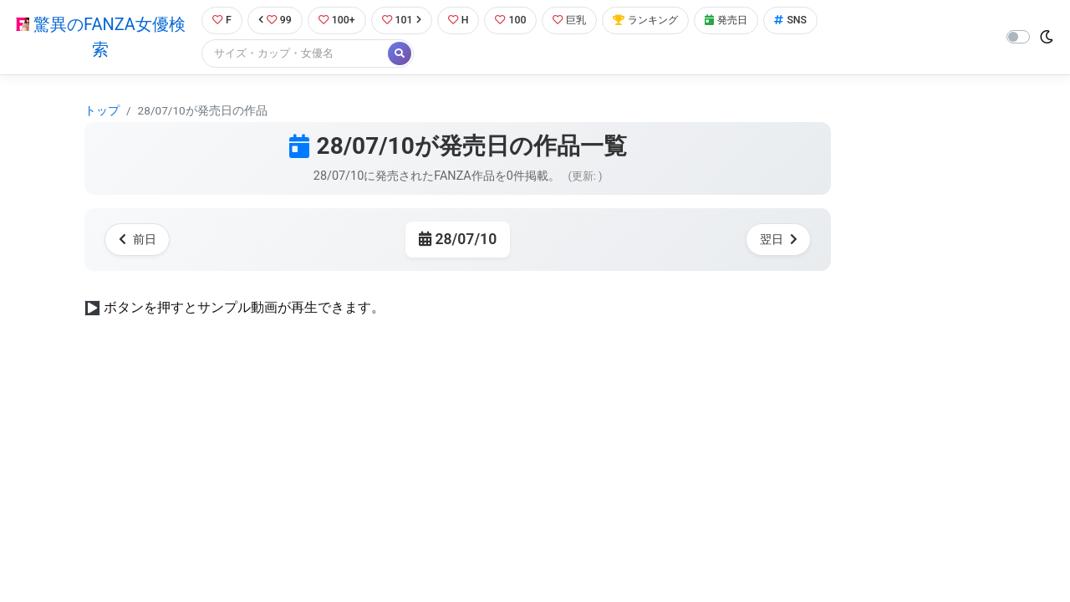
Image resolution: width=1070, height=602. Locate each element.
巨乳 (576, 20)
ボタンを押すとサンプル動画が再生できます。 (244, 307)
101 (403, 20)
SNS (805, 20)
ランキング (655, 20)
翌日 (778, 239)
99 (273, 20)
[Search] (293, 54)
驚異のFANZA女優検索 (99, 37)
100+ (337, 20)
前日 (137, 239)
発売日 (739, 20)
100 (515, 20)
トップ (102, 110)
